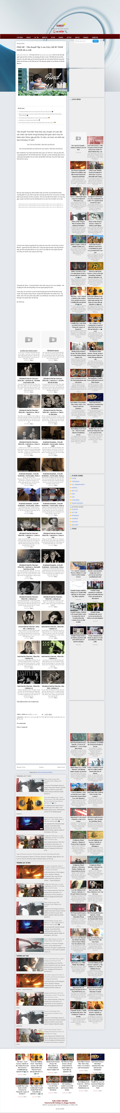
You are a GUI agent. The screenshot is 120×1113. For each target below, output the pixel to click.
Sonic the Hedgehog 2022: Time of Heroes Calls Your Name (95, 940)
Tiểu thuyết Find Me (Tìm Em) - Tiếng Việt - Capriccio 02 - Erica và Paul (53, 535)
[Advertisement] (60, 11)
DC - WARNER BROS (78, 484)
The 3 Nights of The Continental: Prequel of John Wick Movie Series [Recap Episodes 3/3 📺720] (95, 327)
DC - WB (36, 37)
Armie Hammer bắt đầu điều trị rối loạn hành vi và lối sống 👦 (34, 117)
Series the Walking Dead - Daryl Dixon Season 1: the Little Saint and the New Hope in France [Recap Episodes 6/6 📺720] (95, 300)
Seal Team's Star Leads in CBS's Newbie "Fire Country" (95, 794)
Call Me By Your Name (45, 55)
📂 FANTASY (74, 509)
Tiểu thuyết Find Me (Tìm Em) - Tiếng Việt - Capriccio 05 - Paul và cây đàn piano (52, 412)
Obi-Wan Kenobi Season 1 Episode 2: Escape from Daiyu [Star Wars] (78, 915)
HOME (74, 478)
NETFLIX (75, 491)
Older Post (61, 767)
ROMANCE (85, 37)
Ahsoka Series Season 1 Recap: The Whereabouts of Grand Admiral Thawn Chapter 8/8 (53, 1065)
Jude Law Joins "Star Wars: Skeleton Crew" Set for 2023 (95, 892)
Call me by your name (30, 717)
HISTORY (69, 37)
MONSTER (44, 37)
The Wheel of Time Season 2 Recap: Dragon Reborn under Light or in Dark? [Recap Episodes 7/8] (95, 355)
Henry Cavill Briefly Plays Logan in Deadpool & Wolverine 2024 (78, 198)
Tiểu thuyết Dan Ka (53, 350)
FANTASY (77, 37)
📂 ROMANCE (74, 515)
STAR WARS (20, 37)
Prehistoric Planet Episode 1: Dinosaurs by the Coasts (95, 867)
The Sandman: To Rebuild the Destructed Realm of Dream (95, 744)
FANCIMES (41, 717)
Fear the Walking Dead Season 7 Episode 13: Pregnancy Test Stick (95, 1012)
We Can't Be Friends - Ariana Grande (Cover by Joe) (78, 147)
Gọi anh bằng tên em (59, 717)
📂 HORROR (74, 518)
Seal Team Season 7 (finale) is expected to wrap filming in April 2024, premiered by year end (95, 248)
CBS (73, 497)
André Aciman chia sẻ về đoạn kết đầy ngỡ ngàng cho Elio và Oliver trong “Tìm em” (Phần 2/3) (40, 205)
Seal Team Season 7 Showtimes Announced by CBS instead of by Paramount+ (98, 1065)
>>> (62, 205)
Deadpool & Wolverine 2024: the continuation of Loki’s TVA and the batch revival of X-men (54, 837)
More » (31, 360)
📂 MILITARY (74, 525)
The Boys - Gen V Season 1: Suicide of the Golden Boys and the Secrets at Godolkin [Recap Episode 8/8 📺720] (78, 300)
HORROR (61, 37)
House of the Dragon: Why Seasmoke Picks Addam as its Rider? (52, 781)
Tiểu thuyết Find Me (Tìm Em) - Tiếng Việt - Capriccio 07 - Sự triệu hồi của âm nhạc (53, 380)
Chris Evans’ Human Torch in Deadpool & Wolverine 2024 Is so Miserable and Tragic (54, 1031)
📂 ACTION (73, 512)
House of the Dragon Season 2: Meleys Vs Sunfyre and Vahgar (95, 223)
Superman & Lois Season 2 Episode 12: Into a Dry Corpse (78, 819)
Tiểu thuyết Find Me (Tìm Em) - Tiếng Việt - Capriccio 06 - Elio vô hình (28, 412)
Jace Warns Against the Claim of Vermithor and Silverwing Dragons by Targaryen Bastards (54, 867)
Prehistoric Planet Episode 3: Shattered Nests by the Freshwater (78, 842)
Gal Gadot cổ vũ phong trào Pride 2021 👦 (29, 120)
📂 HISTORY (74, 522)
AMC (73, 494)
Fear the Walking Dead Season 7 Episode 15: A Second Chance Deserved (78, 892)
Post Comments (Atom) (45, 772)
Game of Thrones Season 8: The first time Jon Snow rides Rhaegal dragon (38, 854)
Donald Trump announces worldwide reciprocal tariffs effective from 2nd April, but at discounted (95, 594)
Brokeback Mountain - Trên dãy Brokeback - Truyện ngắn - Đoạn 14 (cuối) (53, 444)
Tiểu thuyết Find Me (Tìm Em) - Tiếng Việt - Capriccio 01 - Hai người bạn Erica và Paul (29, 567)
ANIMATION (95, 37)
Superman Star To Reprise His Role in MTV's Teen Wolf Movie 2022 (78, 989)
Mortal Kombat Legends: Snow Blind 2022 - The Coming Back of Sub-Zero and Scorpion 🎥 (54, 819)
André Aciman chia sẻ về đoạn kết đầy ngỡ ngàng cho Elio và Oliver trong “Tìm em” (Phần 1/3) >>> (41, 203)
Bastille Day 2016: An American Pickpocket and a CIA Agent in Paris (95, 430)
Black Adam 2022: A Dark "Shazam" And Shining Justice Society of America (78, 769)
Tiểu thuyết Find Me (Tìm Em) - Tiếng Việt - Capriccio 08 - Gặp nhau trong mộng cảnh (29, 380)
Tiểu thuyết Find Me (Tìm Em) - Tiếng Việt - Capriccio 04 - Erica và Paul (29, 444)
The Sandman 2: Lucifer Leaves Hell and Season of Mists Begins (95, 380)
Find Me (48, 717)
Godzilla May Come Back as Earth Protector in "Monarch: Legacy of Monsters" (22, 1090)
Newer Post (21, 767)
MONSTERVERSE (77, 503)
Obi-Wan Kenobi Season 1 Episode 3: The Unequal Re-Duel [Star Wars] (95, 819)
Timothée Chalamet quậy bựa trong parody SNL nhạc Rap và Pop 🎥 (36, 111)
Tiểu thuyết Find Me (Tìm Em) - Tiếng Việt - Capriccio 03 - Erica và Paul (29, 535)
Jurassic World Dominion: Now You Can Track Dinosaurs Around (95, 989)
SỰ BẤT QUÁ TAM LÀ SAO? (28, 350)
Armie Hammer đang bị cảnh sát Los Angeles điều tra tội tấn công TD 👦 (37, 122)
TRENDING (75, 481)
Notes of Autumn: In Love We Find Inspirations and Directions (78, 380)
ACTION (53, 37)
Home (41, 767)
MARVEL (29, 37)
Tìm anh (20, 719)
